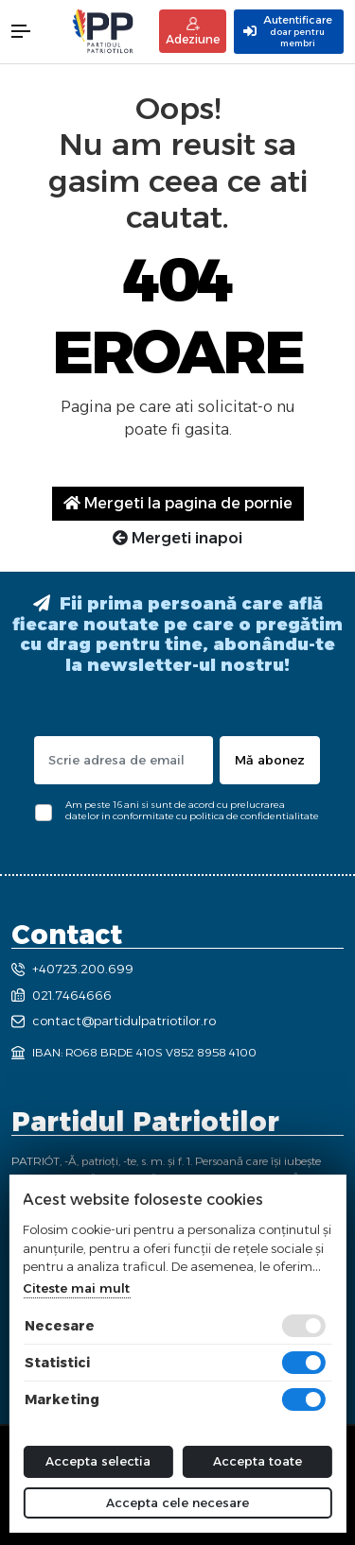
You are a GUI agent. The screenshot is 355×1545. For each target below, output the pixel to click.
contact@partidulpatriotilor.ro (113, 1020)
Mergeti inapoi (177, 538)
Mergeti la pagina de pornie (178, 503)
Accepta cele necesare (177, 1502)
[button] (29, 31)
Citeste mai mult (76, 1288)
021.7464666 (61, 995)
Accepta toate (257, 1460)
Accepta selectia (98, 1460)
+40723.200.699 (72, 968)
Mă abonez (270, 759)
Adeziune (193, 31)
